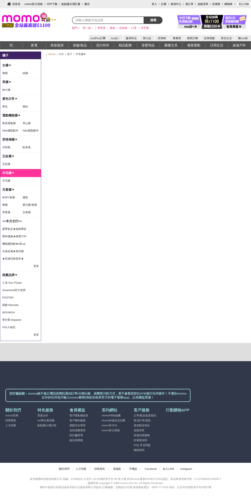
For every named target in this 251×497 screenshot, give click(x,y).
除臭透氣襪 (9, 123)
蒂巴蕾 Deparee (11, 319)
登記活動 (243, 4)
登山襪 (27, 123)
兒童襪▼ (8, 189)
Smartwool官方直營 (14, 290)
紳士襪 (6, 89)
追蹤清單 (203, 4)
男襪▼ (7, 82)
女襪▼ (7, 65)
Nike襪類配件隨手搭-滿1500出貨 (10, 131)
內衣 (61, 54)
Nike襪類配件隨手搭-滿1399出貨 (31, 131)
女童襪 (27, 212)
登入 (154, 4)
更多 (36, 266)
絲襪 (25, 73)
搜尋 (153, 20)
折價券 (216, 4)
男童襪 (6, 212)
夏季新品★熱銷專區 (14, 228)
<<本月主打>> (12, 221)
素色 (5, 106)
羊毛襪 (6, 180)
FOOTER (7, 297)
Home (52, 54)
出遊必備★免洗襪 (13, 251)
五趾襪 (6, 164)
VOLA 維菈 (8, 327)
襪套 (25, 197)
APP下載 (52, 4)
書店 (87, 4)
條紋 (25, 106)
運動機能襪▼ (11, 115)
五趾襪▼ (8, 156)
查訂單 (189, 4)
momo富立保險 (33, 4)
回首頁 (16, 4)
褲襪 (5, 73)
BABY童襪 (8, 197)
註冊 (163, 4)
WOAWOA (8, 312)
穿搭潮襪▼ (10, 139)
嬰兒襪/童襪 (30, 204)
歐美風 (27, 147)
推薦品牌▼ (10, 275)
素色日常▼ (10, 98)
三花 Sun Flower (12, 282)
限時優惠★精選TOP (14, 236)
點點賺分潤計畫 (71, 4)
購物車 (228, 4)
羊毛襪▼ (8, 173)
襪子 (69, 54)
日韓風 (6, 147)
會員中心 (176, 4)
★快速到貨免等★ (13, 258)
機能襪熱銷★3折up (14, 243)
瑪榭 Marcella (10, 305)
